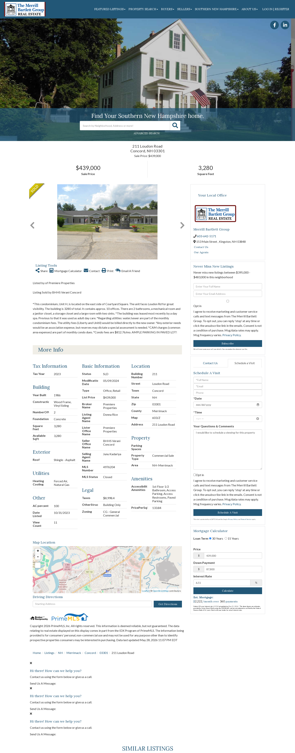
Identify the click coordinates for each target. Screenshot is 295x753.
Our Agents (201, 252)
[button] (175, 125)
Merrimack (73, 652)
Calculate (227, 590)
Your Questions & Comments (213, 426)
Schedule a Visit (245, 363)
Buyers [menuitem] (167, 9)
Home (37, 652)
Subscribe (228, 343)
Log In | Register (275, 9)
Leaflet (145, 591)
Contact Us (201, 247)
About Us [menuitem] (250, 9)
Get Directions (167, 604)
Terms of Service (246, 519)
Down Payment (204, 562)
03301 (104, 652)
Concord (90, 652)
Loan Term (200, 538)
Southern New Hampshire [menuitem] (217, 9)
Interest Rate (202, 576)
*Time (197, 412)
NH (60, 652)
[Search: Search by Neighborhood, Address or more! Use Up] (125, 125)
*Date (197, 398)
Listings (49, 652)
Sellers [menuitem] (184, 9)
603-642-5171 (206, 236)
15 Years (232, 538)
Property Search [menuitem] (143, 9)
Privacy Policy (231, 335)
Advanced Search (147, 133)
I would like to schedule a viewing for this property (227, 449)
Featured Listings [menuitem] (109, 9)
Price (197, 549)
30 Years (216, 538)
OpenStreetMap (160, 591)
